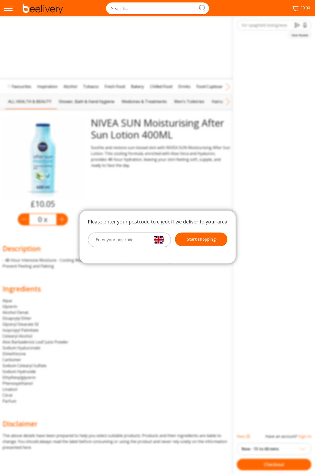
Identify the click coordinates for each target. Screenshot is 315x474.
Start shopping (201, 239)
